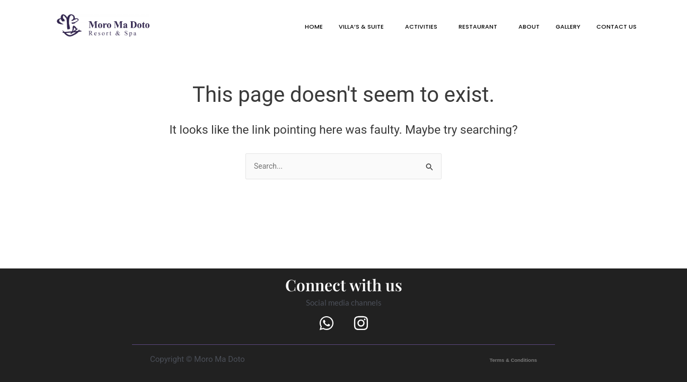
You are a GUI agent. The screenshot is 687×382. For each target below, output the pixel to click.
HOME (264, 27)
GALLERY (555, 27)
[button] (321, 27)
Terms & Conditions (502, 359)
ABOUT (511, 27)
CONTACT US (612, 27)
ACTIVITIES (387, 27)
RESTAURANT (452, 27)
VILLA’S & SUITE (318, 27)
